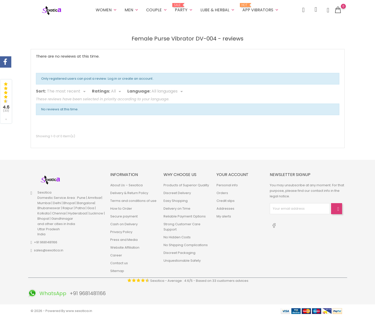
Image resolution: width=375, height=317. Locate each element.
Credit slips (226, 200)
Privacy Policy (121, 231)
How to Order (121, 208)
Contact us (119, 262)
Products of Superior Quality (186, 185)
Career (116, 255)
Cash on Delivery (124, 223)
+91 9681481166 (45, 242)
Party (184, 8)
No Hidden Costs (177, 237)
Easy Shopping (176, 200)
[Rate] (117, 91)
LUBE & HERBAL (217, 10)
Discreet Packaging (179, 252)
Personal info (227, 185)
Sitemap (117, 270)
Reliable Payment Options (185, 216)
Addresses (225, 208)
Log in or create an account (130, 78)
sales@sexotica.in (48, 250)
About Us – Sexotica (126, 185)
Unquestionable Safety (182, 260)
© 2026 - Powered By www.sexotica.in (61, 310)
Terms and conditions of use (133, 200)
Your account (232, 174)
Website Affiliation (124, 247)
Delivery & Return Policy (129, 192)
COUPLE (157, 10)
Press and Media (124, 239)
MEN (132, 10)
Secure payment (124, 216)
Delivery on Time (177, 208)
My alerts (224, 216)
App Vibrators (260, 8)
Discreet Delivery (177, 192)
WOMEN (107, 10)
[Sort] (67, 91)
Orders (222, 192)
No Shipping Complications (186, 244)
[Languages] (168, 91)
